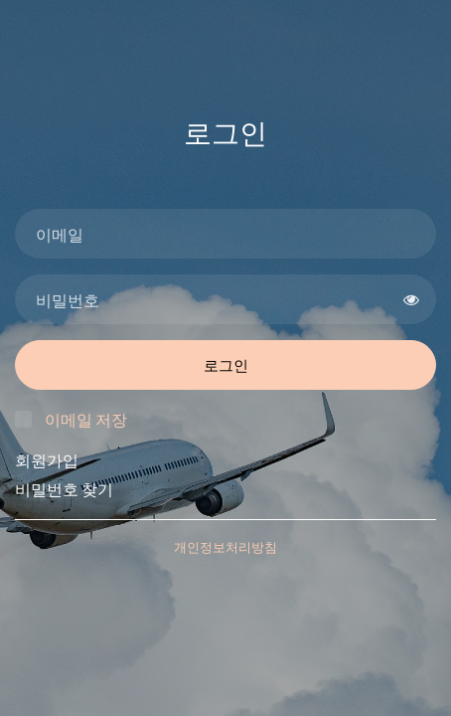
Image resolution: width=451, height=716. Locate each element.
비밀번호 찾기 (64, 488)
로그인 (226, 365)
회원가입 (46, 459)
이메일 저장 (86, 419)
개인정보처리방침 (225, 547)
